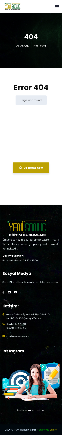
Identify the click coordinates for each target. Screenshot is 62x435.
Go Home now (31, 168)
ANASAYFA (23, 46)
